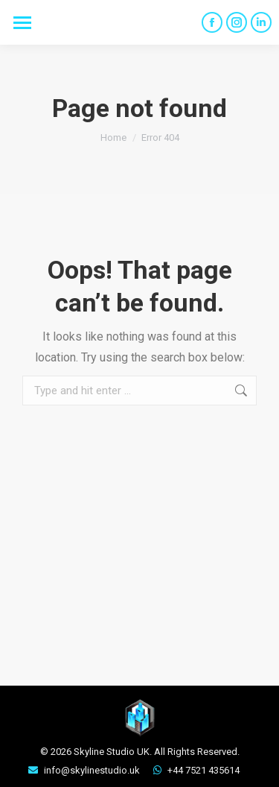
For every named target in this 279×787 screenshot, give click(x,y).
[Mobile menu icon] (22, 22)
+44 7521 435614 (203, 770)
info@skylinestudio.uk (92, 770)
